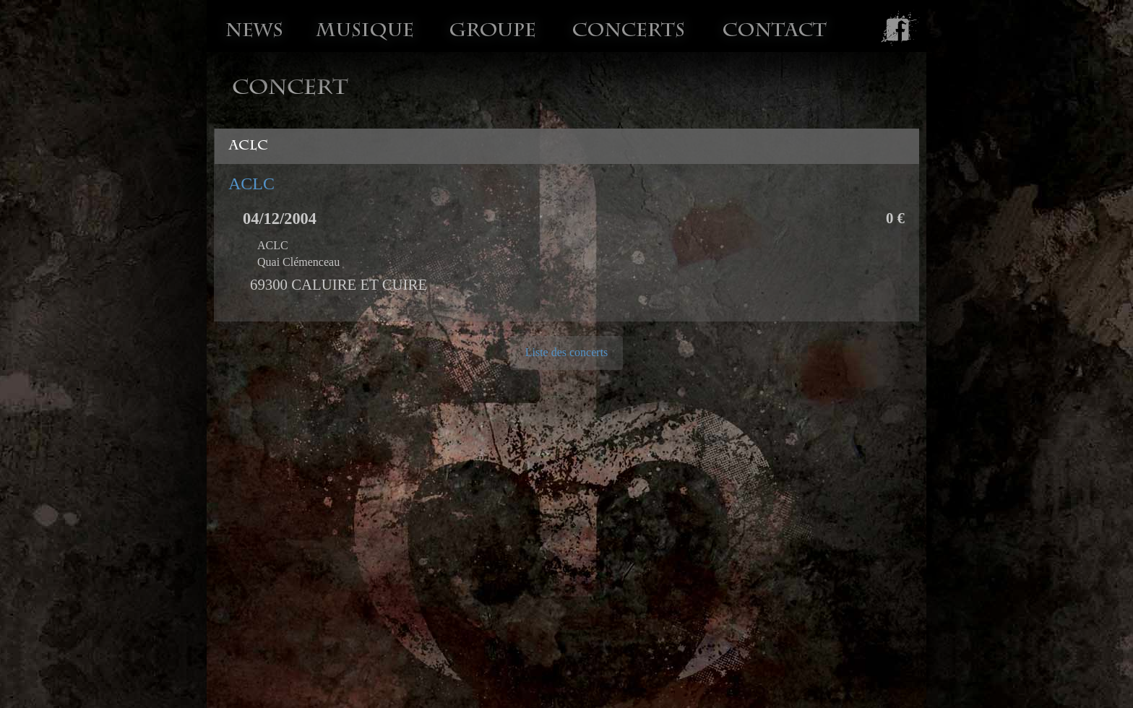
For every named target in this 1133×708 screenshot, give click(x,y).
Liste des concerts (566, 352)
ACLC (251, 183)
